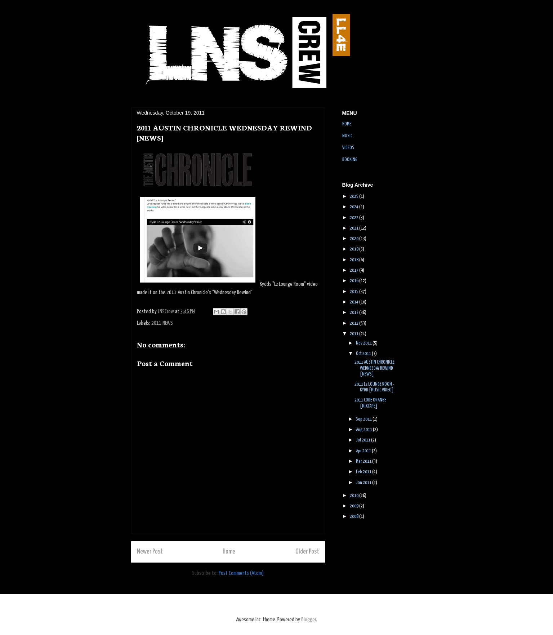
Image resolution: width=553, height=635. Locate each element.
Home (229, 552)
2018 (354, 260)
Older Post (307, 552)
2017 (354, 270)
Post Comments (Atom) (241, 573)
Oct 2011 (364, 353)
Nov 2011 (364, 343)
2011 (354, 334)
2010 (354, 495)
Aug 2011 (364, 429)
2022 (354, 218)
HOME (346, 124)
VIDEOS (348, 148)
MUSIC (347, 136)
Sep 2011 (364, 419)
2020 (354, 238)
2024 (354, 207)
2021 (354, 228)
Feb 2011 (364, 472)
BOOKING (349, 159)
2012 (354, 323)
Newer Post (150, 552)
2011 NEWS (162, 323)
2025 (354, 196)
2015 (354, 291)
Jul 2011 (363, 440)
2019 (354, 249)
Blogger (308, 619)
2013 (354, 312)
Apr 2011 (364, 451)
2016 (354, 281)
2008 (354, 516)
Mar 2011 (364, 461)
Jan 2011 (364, 482)
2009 (354, 506)
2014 (354, 302)
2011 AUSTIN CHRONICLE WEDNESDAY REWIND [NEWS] (374, 368)
